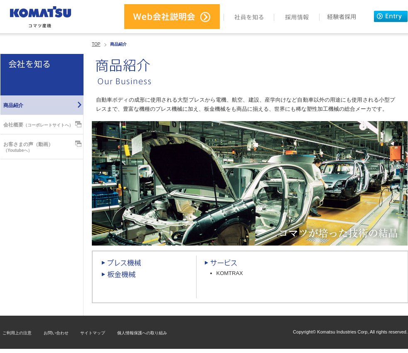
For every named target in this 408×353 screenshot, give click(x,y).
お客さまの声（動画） (28, 147)
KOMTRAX (229, 273)
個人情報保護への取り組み (142, 333)
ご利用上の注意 (17, 333)
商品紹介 (13, 105)
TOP (96, 44)
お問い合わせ (56, 333)
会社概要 (38, 125)
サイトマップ (92, 333)
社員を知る (249, 16)
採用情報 (296, 16)
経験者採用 (341, 16)
